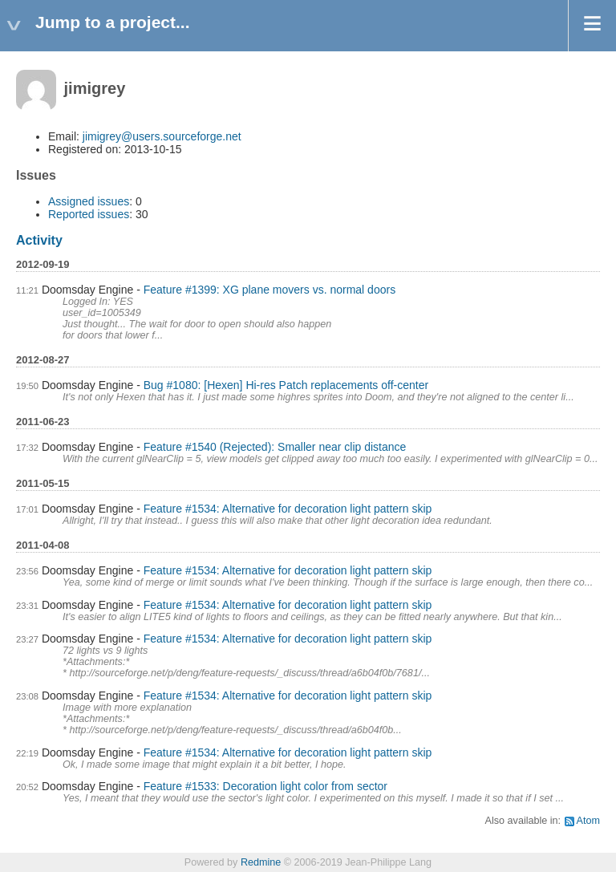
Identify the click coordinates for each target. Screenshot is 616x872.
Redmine (261, 862)
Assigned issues (88, 201)
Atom (588, 820)
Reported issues (88, 214)
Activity (39, 240)
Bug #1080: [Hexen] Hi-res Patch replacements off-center (286, 385)
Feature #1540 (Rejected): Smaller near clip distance (275, 446)
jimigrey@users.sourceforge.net (162, 136)
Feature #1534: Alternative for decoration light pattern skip (288, 508)
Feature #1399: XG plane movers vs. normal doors (269, 289)
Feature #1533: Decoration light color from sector (265, 786)
